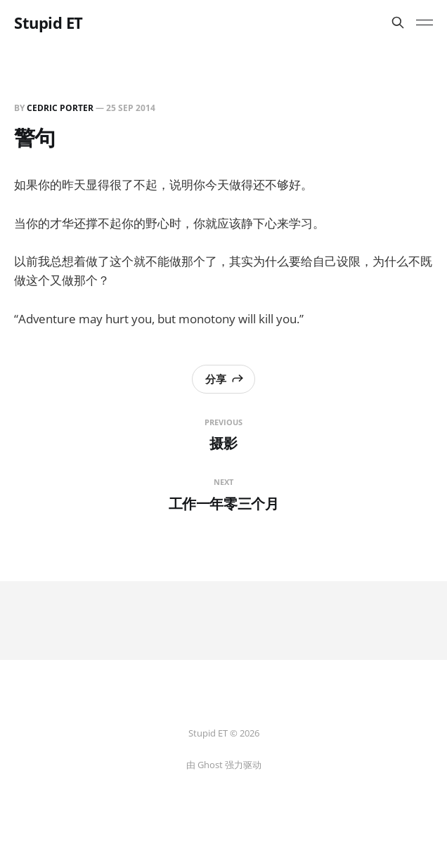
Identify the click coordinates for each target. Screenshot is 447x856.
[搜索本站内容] (397, 22)
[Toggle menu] (424, 22)
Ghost (210, 764)
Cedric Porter (60, 108)
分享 (225, 378)
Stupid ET (48, 22)
